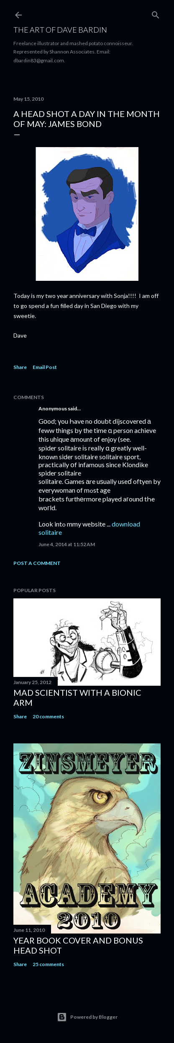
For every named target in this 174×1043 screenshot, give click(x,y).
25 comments (48, 964)
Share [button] (20, 367)
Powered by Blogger (87, 1017)
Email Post (45, 367)
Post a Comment (37, 563)
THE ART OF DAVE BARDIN (60, 29)
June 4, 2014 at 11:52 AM (66, 544)
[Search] (156, 13)
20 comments (48, 716)
